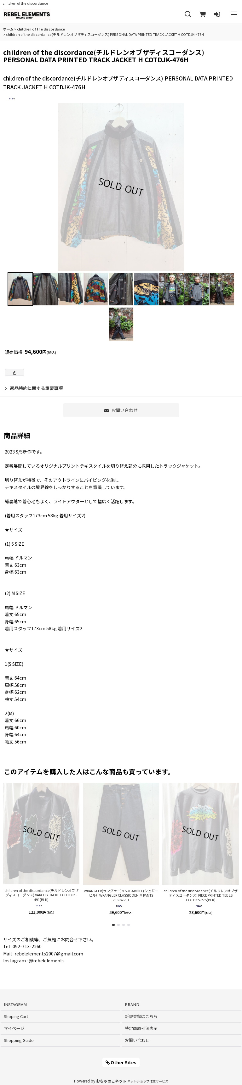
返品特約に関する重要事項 (34, 388)
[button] (188, 15)
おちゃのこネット (111, 1080)
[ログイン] (217, 15)
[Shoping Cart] (202, 15)
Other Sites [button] (121, 1062)
